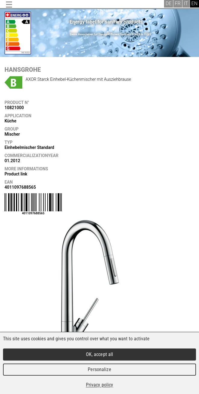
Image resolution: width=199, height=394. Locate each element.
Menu (9, 4)
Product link (16, 174)
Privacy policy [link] (99, 385)
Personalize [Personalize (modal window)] (99, 369)
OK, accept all (99, 354)
